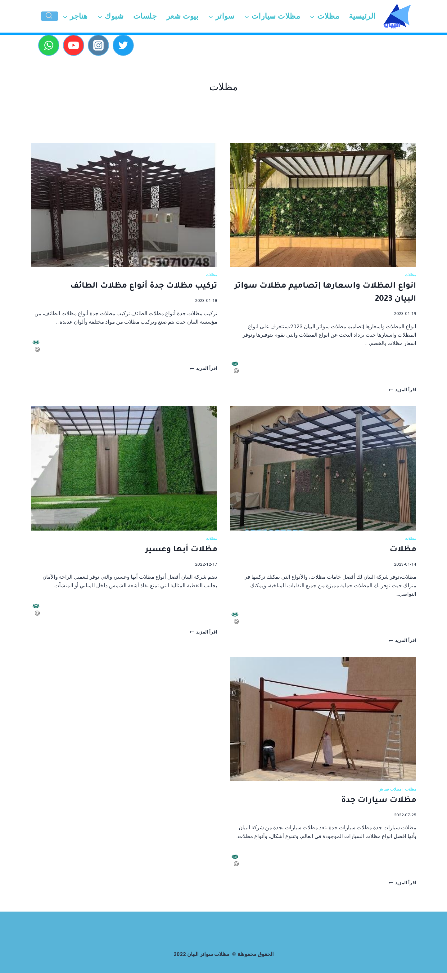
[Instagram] (98, 45)
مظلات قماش (389, 789)
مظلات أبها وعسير (181, 550)
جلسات (145, 16)
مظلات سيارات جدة (378, 800)
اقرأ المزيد (402, 389)
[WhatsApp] (48, 45)
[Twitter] (123, 45)
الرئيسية (362, 16)
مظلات (410, 275)
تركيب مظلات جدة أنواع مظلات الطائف (143, 286)
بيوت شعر (182, 16)
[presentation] (323, 205)
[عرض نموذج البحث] (49, 16)
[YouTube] (73, 45)
